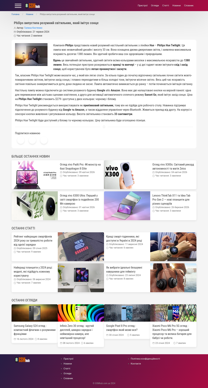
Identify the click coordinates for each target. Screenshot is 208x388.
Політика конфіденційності (145, 358)
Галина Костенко (33, 27)
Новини (176, 5)
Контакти (136, 363)
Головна (15, 14)
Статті (165, 5)
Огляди (155, 5)
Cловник (189, 5)
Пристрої (143, 5)
